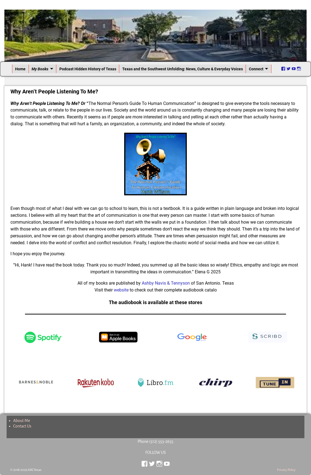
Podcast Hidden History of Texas (87, 69)
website (121, 290)
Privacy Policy (286, 470)
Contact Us (22, 426)
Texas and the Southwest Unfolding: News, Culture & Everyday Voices (182, 69)
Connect (256, 69)
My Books (40, 69)
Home (20, 69)
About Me (21, 420)
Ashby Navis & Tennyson (166, 283)
